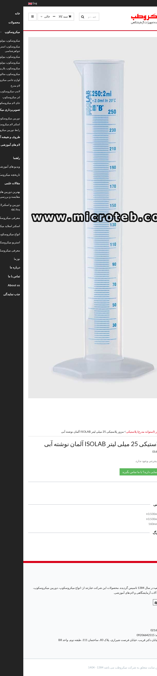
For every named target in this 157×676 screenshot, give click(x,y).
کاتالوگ (143, 543)
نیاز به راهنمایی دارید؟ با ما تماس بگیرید (124, 472)
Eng (9, 3)
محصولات (146, 431)
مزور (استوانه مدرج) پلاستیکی (120, 431)
